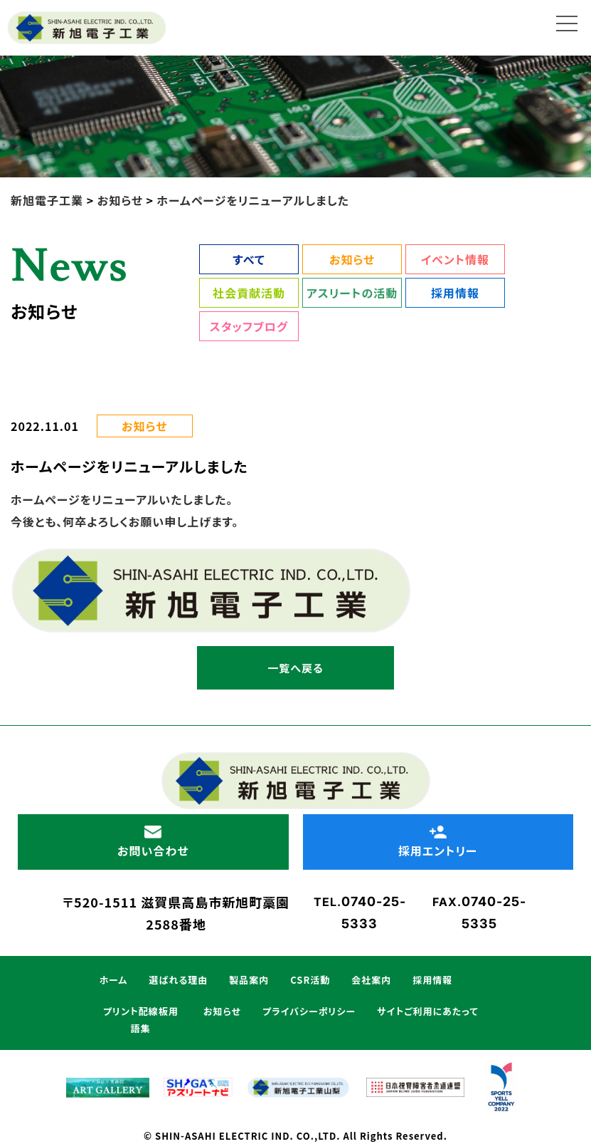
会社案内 (371, 980)
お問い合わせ (153, 842)
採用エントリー (438, 842)
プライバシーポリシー (309, 1011)
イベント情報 (455, 259)
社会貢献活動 (249, 292)
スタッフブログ (249, 326)
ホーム (114, 980)
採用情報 (455, 292)
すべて (249, 259)
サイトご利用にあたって (427, 1011)
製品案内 (249, 980)
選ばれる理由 (178, 980)
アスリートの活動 (352, 292)
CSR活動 (310, 980)
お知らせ (352, 259)
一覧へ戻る (295, 667)
